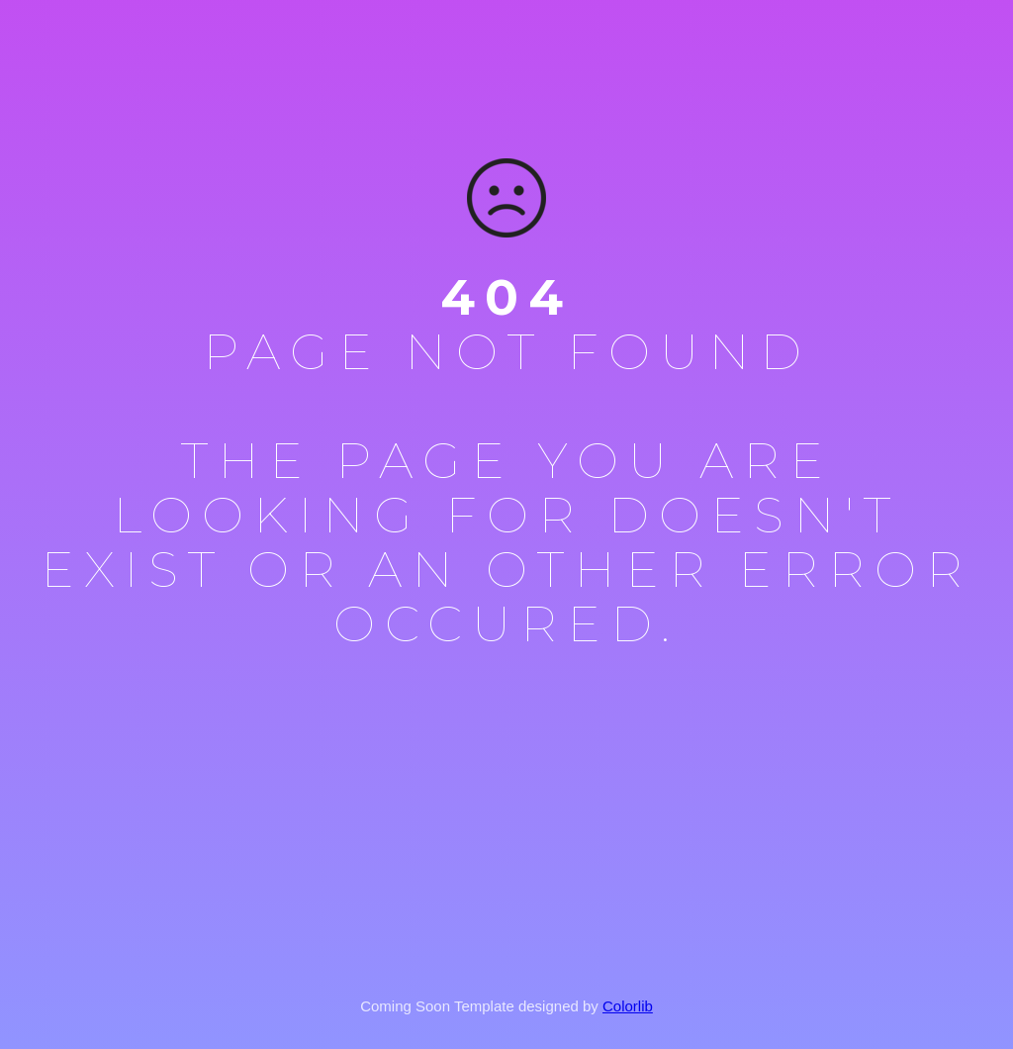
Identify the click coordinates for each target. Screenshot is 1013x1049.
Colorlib (627, 1006)
